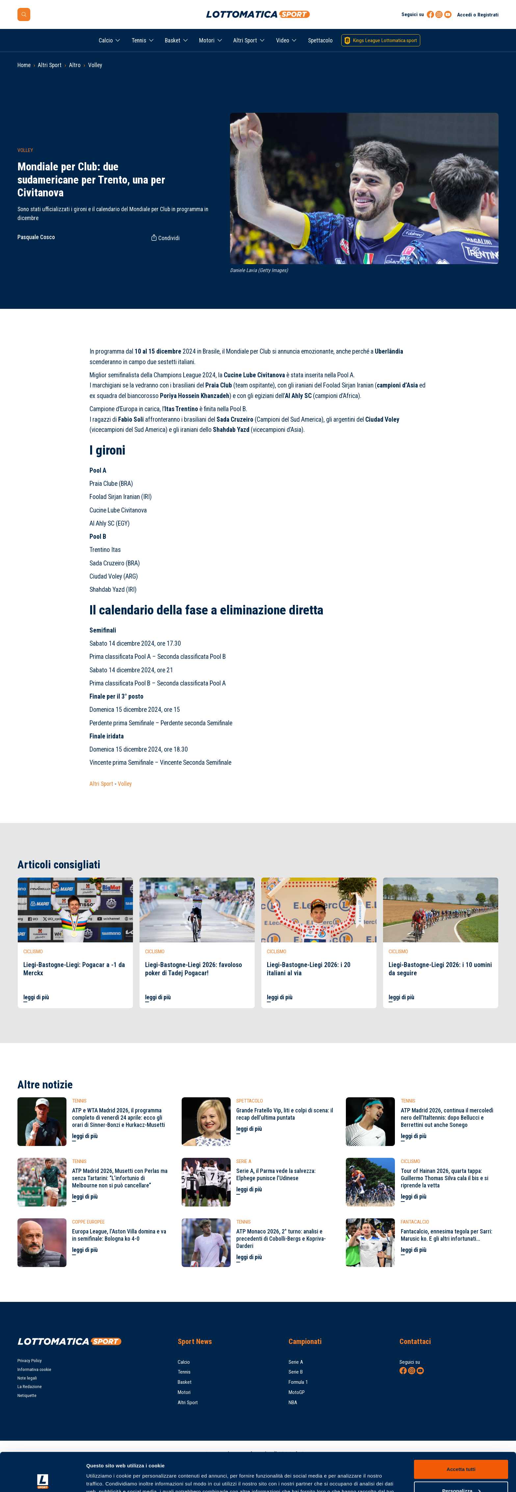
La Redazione (29, 1386)
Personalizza (461, 1452)
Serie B (296, 1372)
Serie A (296, 1362)
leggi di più (36, 997)
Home (24, 65)
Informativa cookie (34, 1369)
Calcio (106, 40)
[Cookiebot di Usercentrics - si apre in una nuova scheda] (42, 1479)
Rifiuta (461, 1474)
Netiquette (27, 1395)
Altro (75, 65)
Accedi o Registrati (478, 15)
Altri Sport (245, 40)
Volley (95, 65)
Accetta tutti (461, 1430)
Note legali (27, 1378)
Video (282, 40)
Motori (207, 40)
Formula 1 (298, 1382)
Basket (172, 40)
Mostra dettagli (104, 1479)
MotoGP (297, 1392)
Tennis (139, 40)
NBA (293, 1402)
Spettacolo (320, 40)
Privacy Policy (29, 1360)
